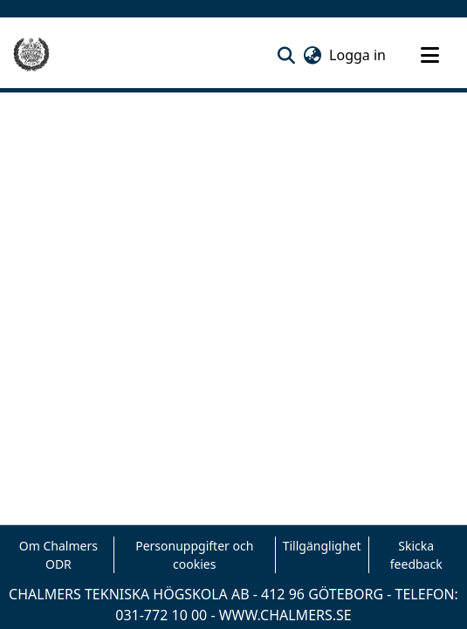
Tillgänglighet (322, 545)
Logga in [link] (358, 55)
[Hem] (31, 55)
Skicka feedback (416, 554)
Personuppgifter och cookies (194, 554)
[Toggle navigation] (429, 55)
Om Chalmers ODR (58, 554)
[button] (286, 54)
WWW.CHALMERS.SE (285, 615)
